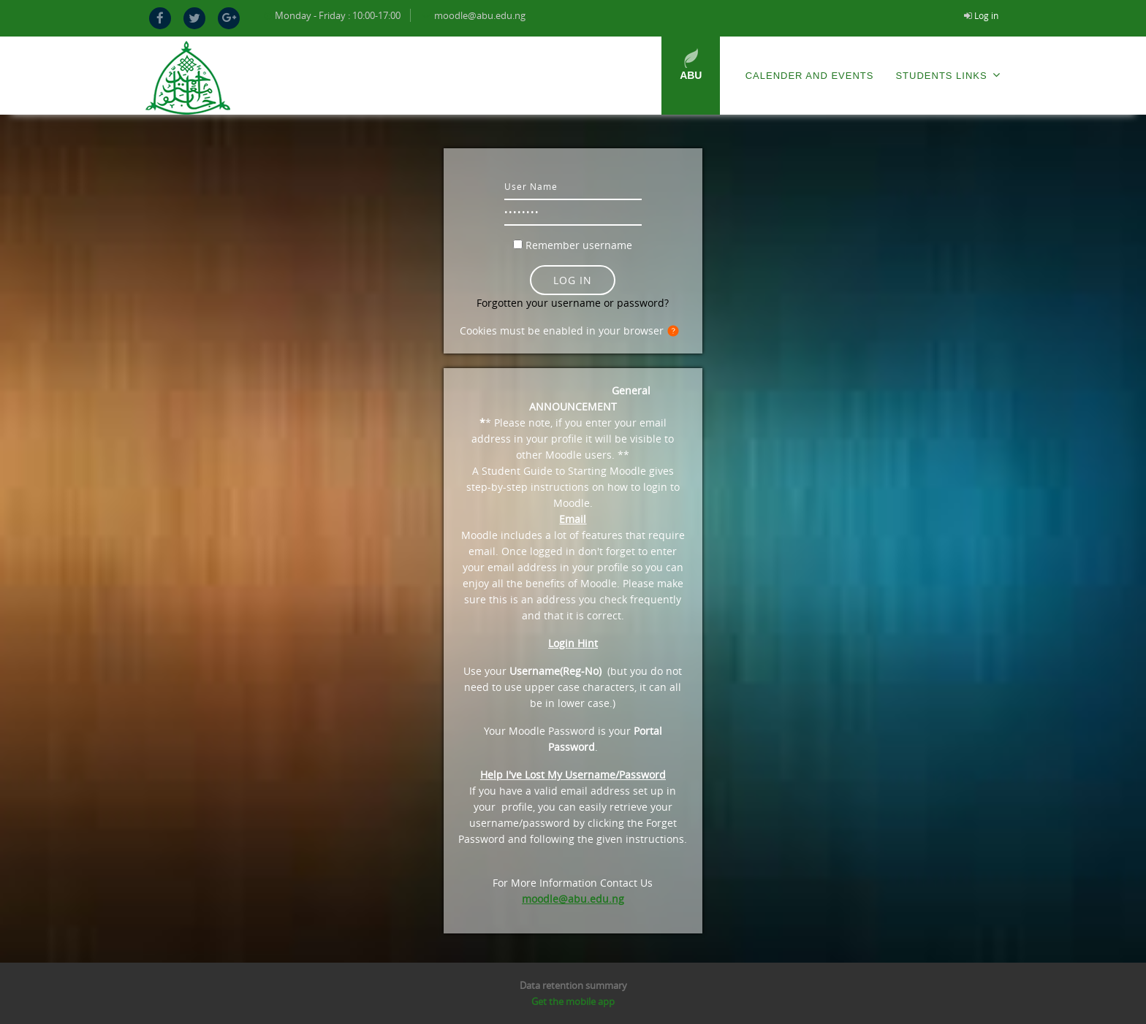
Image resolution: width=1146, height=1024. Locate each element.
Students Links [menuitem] (948, 75)
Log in (986, 15)
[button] (676, 331)
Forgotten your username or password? (573, 303)
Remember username (578, 245)
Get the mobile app (573, 1001)
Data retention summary (573, 985)
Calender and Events (809, 75)
